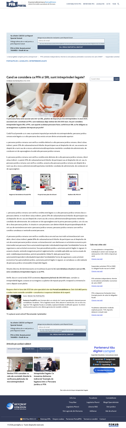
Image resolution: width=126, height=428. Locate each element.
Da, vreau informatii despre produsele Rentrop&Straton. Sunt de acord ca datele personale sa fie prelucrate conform (71, 44)
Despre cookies (58, 419)
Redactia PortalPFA (15, 81)
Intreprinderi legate (14, 349)
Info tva (73, 398)
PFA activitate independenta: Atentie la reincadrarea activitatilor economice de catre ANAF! (74, 57)
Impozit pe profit (45, 349)
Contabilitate (111, 398)
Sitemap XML (44, 419)
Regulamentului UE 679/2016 (98, 43)
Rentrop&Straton (50, 2)
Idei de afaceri (111, 411)
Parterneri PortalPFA (74, 419)
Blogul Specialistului (111, 402)
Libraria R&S (93, 407)
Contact (103, 419)
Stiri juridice (111, 407)
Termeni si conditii (90, 419)
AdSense (93, 411)
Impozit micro (29, 349)
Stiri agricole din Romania (73, 411)
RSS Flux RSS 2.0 (28, 419)
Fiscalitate (93, 398)
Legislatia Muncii (93, 402)
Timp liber (72, 402)
